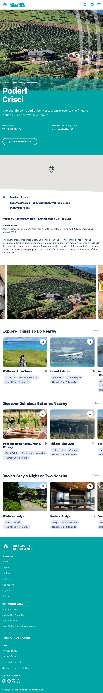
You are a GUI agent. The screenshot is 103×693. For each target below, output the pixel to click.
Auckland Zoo (9, 620)
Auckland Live (9, 609)
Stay (7, 522)
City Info (6, 590)
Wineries (73, 449)
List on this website (12, 662)
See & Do (10, 377)
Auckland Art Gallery (13, 614)
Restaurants (32, 83)
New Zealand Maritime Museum (18, 626)
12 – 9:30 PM (12, 129)
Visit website (63, 129)
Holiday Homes (69, 522)
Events (6, 578)
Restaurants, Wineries (33, 453)
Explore (5, 83)
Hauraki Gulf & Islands (17, 382)
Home (5, 561)
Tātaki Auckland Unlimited (16, 637)
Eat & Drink (18, 83)
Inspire (6, 567)
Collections (8, 584)
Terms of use (9, 656)
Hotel (17, 522)
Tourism (6, 632)
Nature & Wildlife (28, 377)
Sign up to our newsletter (15, 668)
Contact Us (8, 596)
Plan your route (22, 207)
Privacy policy (9, 650)
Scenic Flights (73, 377)
